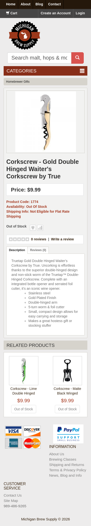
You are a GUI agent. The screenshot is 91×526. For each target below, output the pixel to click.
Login (80, 13)
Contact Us (13, 495)
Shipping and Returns (66, 465)
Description (17, 250)
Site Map (11, 501)
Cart (11, 13)
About (25, 4)
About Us (56, 454)
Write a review (62, 239)
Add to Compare (40, 228)
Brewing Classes (62, 459)
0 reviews (38, 239)
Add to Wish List (33, 228)
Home (11, 4)
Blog (39, 4)
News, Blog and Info (65, 475)
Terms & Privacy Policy (67, 470)
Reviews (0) (38, 250)
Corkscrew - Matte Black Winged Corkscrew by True (67, 393)
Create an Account (56, 13)
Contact (54, 4)
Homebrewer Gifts (18, 81)
